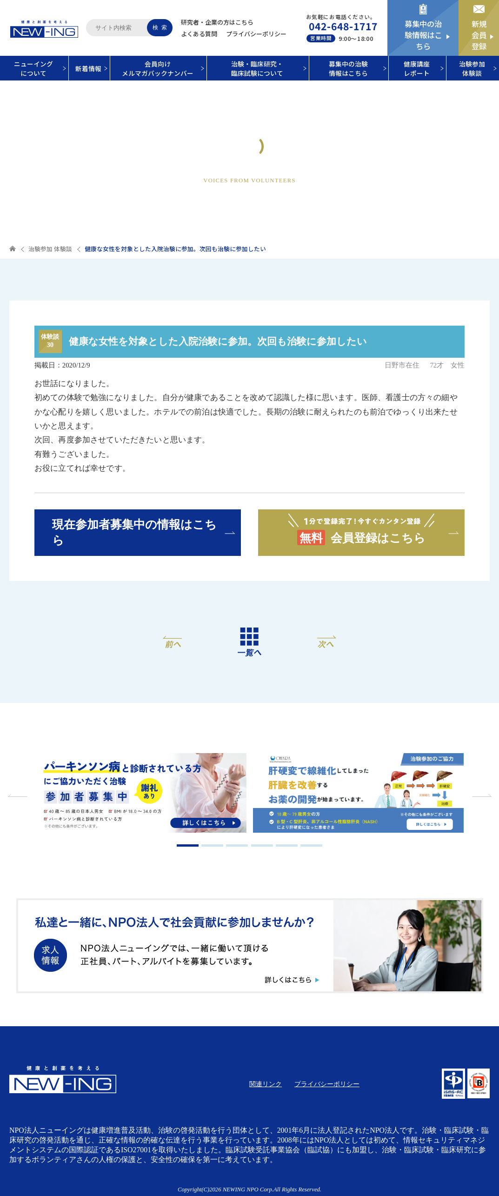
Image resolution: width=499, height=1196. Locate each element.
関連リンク (265, 1084)
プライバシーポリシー (256, 33)
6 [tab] (311, 845)
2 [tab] (212, 845)
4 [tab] (262, 845)
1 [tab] (188, 845)
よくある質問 (199, 33)
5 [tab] (287, 845)
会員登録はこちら (361, 529)
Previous (18, 795)
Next (480, 795)
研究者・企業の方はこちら (217, 22)
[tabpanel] (141, 794)
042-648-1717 (343, 26)
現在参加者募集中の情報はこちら (134, 532)
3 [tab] (237, 845)
